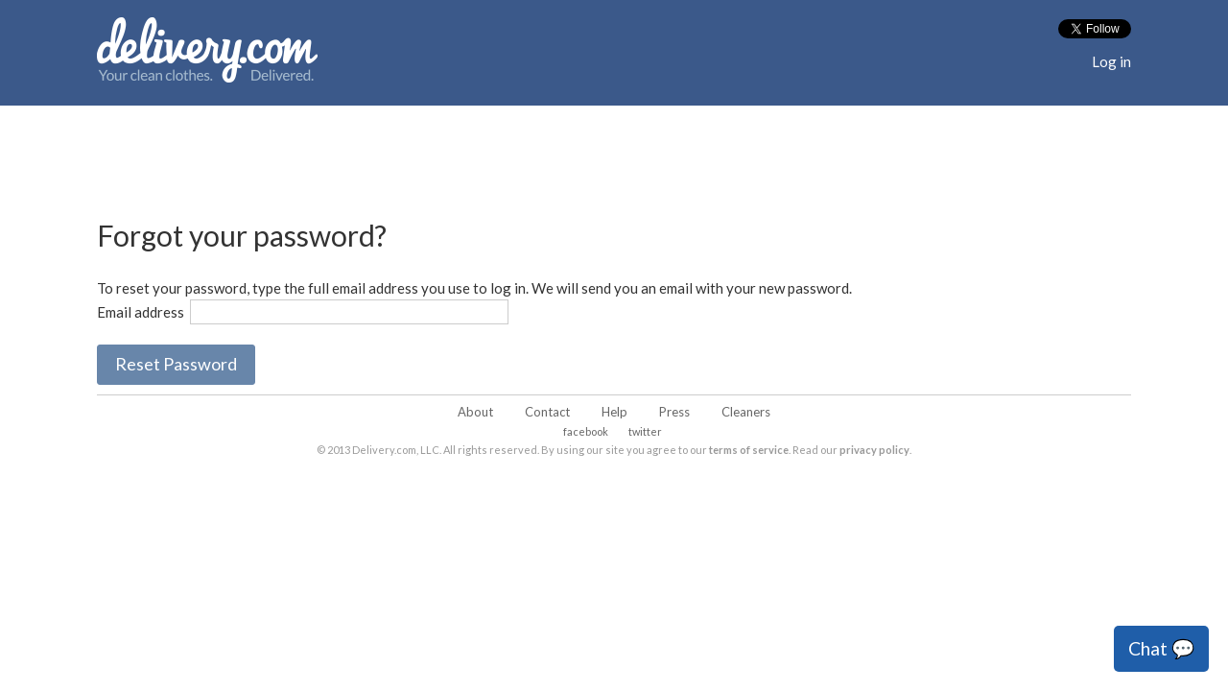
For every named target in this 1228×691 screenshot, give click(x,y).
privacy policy (874, 449)
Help (614, 411)
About (475, 411)
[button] (176, 365)
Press (674, 411)
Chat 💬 (1161, 648)
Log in (1111, 61)
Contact (547, 411)
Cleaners (745, 411)
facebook (585, 431)
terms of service (749, 449)
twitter (645, 431)
